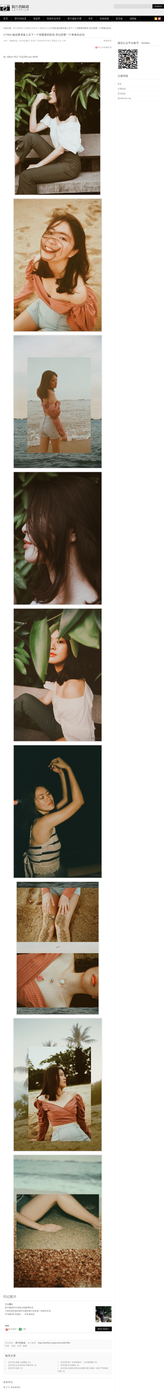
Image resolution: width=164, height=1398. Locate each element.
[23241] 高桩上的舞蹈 (17, 1362)
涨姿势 (36, 18)
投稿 (25, 1346)
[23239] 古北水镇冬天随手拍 (20, 1365)
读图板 (133, 18)
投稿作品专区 (54, 18)
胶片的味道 (20, 18)
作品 (13, 1346)
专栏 (90, 18)
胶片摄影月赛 (75, 18)
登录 (8, 1387)
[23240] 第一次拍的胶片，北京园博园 (77, 1362)
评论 (122, 93)
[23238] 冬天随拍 (68, 1365)
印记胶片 (26, 41)
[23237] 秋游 (13, 1368)
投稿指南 (104, 18)
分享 (19, 1346)
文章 (122, 89)
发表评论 (107, 41)
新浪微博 (13, 1329)
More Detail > (103, 1329)
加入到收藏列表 (105, 47)
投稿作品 (44, 28)
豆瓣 (24, 1329)
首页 (5, 18)
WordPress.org (124, 98)
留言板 (119, 18)
